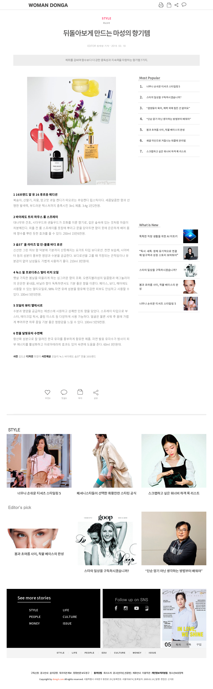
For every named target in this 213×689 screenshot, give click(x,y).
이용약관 (146, 673)
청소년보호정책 (176, 673)
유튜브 (136, 608)
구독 (188, 644)
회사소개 (107, 673)
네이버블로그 (146, 608)
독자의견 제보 (65, 673)
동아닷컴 (98, 673)
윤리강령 (54, 673)
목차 (178, 644)
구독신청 (35, 673)
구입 (199, 644)
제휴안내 (137, 673)
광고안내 (44, 673)
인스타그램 (126, 608)
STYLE (106, 18)
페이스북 (116, 608)
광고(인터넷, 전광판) (122, 673)
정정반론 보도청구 (81, 673)
